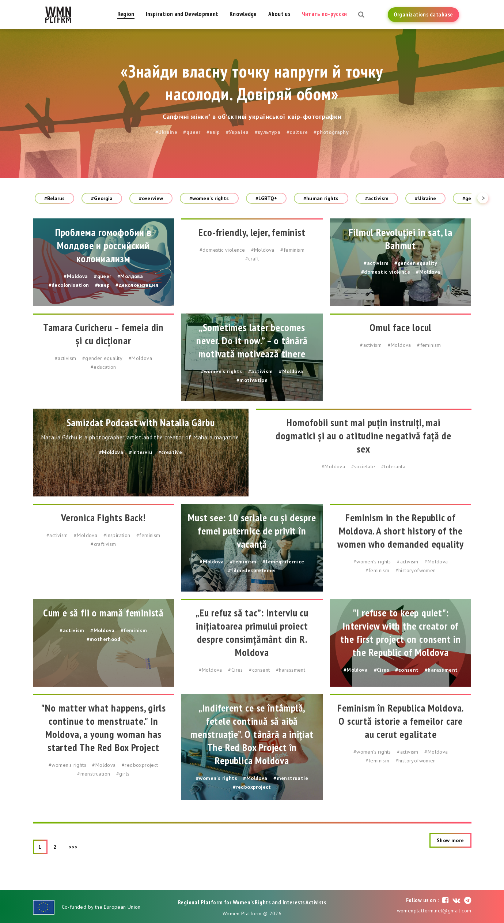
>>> (73, 847)
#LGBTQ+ (266, 198)
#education (103, 367)
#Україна (237, 132)
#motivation (252, 380)
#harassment (290, 670)
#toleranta (393, 466)
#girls (122, 773)
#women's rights (209, 198)
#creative (170, 452)
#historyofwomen (415, 570)
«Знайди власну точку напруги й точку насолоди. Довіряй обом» (252, 82)
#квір (213, 132)
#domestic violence (222, 250)
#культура (268, 132)
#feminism (292, 250)
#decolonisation (69, 285)
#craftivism (103, 544)
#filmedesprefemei (252, 570)
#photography (331, 132)
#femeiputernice (283, 561)
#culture (297, 132)
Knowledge (243, 14)
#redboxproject (140, 765)
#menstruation (93, 773)
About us (279, 14)
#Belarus (54, 198)
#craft (252, 258)
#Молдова (130, 276)
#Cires (235, 670)
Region (125, 14)
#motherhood (103, 639)
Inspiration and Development (182, 14)
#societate (363, 466)
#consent (259, 670)
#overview (151, 198)
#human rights (320, 198)
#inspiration (116, 535)
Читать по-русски (324, 14)
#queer (191, 132)
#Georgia (102, 198)
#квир (102, 285)
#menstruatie (290, 778)
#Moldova (76, 276)
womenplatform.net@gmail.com (434, 910)
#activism (377, 198)
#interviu (140, 452)
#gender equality (415, 263)
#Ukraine (166, 132)
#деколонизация (136, 285)
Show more (450, 840)
